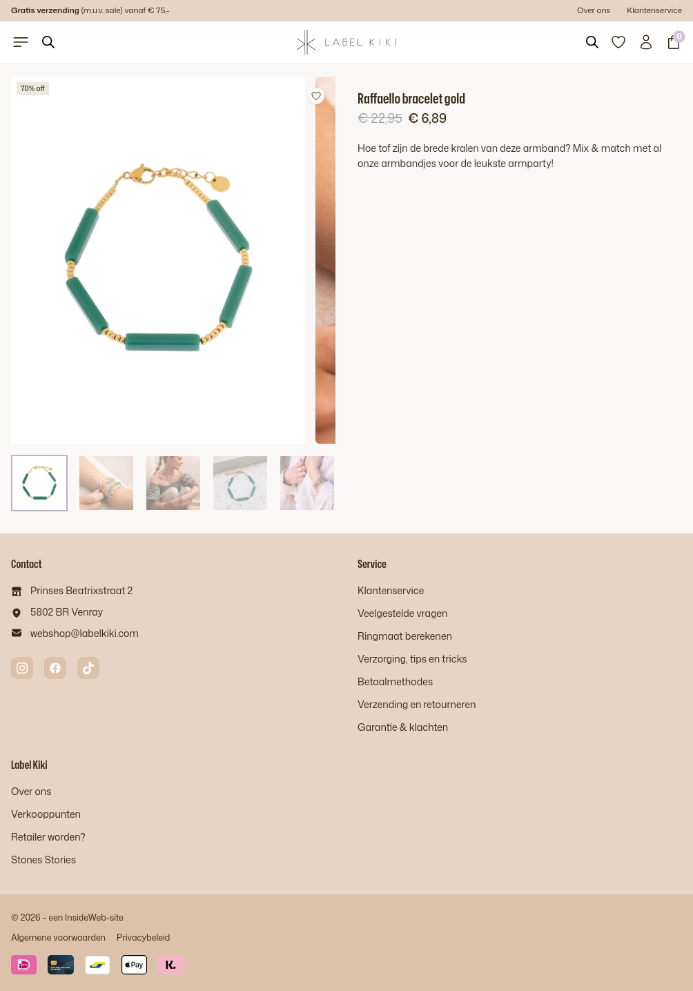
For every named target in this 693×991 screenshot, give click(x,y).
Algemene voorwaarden (58, 937)
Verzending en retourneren (417, 704)
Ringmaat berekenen (405, 635)
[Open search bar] (48, 42)
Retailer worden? (48, 836)
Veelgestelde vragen (402, 613)
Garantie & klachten (403, 727)
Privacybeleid (143, 937)
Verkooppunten (46, 814)
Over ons (593, 10)
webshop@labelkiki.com (84, 633)
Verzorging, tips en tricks (412, 658)
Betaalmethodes (395, 681)
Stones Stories (43, 859)
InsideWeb (85, 917)
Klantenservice (654, 10)
